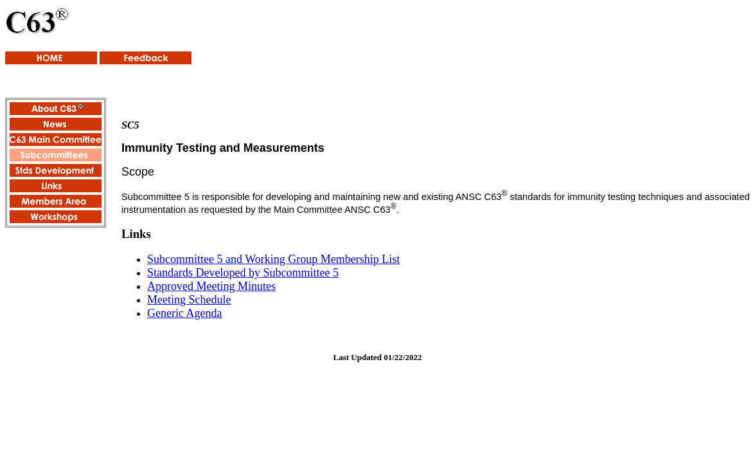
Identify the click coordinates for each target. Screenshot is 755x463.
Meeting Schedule (189, 299)
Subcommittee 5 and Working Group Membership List (273, 259)
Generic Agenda (184, 313)
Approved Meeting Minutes (211, 286)
